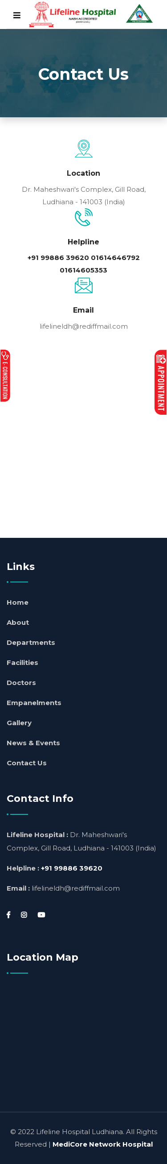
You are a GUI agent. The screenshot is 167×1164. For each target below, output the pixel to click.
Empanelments (34, 702)
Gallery (19, 722)
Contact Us (27, 763)
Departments (31, 642)
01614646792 (115, 257)
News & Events (33, 743)
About (18, 622)
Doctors (21, 682)
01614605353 (83, 270)
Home (18, 602)
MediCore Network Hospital (103, 1144)
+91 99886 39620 (58, 257)
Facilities (22, 662)
